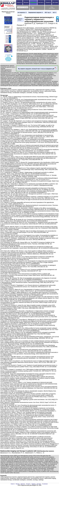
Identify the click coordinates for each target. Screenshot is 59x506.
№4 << (54, 12)
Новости (19, 2)
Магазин (26, 2)
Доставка (55, 2)
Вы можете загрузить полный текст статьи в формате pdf (37, 68)
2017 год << (48, 12)
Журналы (33, 2)
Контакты (41, 2)
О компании (45, 483)
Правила (48, 2)
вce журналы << (22, 12)
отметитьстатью (20, 19)
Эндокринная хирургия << (35, 12)
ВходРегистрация (52, 7)
